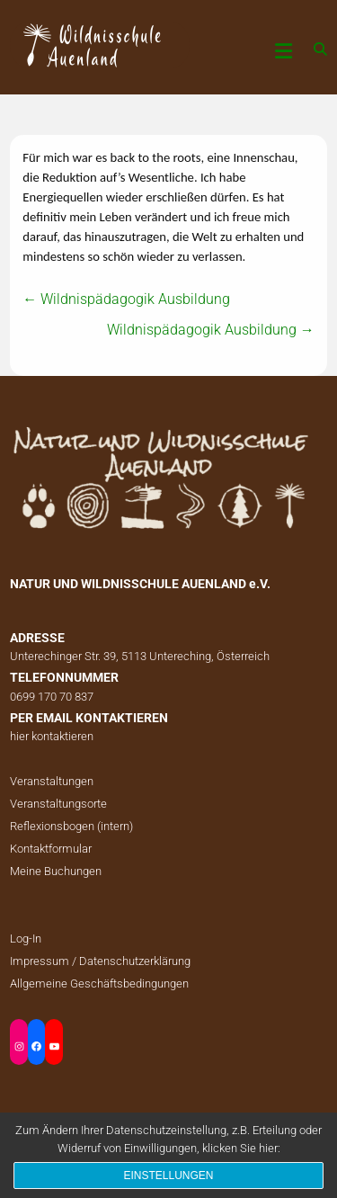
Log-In (25, 938)
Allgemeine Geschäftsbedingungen (99, 983)
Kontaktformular (51, 848)
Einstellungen (168, 1175)
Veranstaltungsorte (58, 803)
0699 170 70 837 (51, 696)
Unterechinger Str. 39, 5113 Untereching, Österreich (140, 656)
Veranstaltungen (51, 781)
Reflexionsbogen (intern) (71, 826)
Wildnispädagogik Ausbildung (126, 299)
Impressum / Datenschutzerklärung (100, 961)
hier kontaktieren (51, 736)
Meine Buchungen (56, 871)
